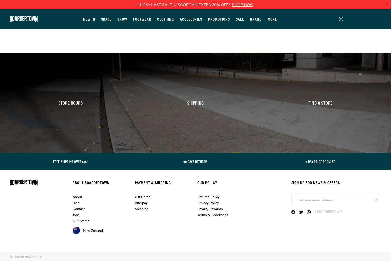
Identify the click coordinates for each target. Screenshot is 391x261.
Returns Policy (208, 196)
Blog (76, 202)
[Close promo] (387, 4)
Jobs (76, 214)
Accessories (191, 19)
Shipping (141, 208)
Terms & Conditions (212, 214)
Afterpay (141, 202)
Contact (79, 208)
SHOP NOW (243, 4)
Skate (106, 19)
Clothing (165, 19)
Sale (240, 19)
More (272, 19)
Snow (122, 19)
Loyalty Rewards (210, 208)
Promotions (219, 19)
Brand (256, 19)
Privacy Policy (208, 202)
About (77, 196)
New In (89, 19)
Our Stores (81, 220)
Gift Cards (142, 196)
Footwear (142, 19)
